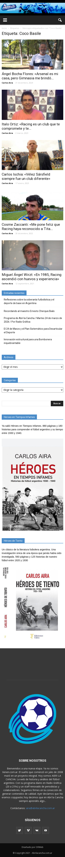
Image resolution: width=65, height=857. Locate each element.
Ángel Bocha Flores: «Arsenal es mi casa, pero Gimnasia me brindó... (30, 76)
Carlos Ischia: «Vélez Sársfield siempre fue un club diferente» (26, 176)
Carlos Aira (7, 82)
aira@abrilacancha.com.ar (40, 808)
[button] (60, 20)
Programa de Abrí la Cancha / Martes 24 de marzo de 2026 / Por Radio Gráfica (33, 320)
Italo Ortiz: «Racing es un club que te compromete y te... (31, 126)
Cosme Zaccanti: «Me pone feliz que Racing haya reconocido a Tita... (31, 226)
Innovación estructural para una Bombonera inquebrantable (28, 341)
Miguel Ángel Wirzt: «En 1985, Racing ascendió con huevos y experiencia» (31, 277)
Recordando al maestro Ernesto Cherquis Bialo (29, 311)
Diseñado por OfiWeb (32, 847)
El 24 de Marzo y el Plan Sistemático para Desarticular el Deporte (33, 330)
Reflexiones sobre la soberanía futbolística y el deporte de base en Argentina (29, 301)
